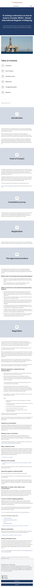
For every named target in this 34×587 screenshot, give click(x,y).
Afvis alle (17, 584)
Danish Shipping (26, 512)
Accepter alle (17, 581)
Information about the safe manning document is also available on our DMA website (16, 463)
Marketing (6, 578)
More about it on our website (7, 457)
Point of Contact (9, 71)
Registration (8, 81)
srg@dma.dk (18, 243)
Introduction (8, 65)
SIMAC (5, 521)
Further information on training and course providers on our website (15, 525)
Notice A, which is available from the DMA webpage (10, 442)
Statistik (6, 576)
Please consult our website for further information (11, 535)
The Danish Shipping (8, 518)
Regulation (8, 92)
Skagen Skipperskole (8, 523)
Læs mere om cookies (7, 570)
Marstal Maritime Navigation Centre (10, 519)
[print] (30, 6)
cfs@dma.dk (10, 185)
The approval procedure (11, 87)
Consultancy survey (10, 76)
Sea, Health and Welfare (6, 551)
